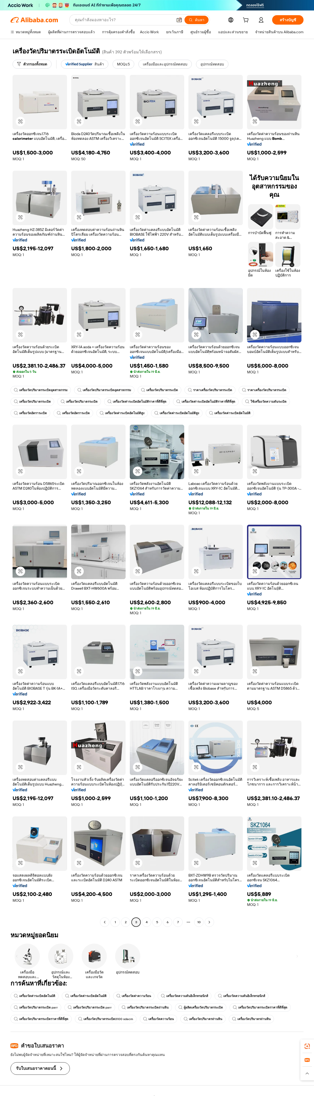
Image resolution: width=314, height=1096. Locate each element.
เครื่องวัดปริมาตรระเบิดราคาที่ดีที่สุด (260, 1007)
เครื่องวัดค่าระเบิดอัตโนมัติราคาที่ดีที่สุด (137, 402)
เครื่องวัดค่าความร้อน (133, 996)
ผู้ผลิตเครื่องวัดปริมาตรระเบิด (200, 1007)
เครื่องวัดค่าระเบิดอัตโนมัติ (229, 413)
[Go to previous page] (104, 922)
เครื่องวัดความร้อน (158, 1019)
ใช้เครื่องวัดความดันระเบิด (266, 402)
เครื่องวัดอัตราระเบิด (30, 413)
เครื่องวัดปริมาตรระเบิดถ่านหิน (145, 1007)
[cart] (247, 21)
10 (199, 922)
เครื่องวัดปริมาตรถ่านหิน (203, 1019)
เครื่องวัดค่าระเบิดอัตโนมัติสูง (122, 413)
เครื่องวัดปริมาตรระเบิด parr (36, 1007)
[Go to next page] (209, 922)
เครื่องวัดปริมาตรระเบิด (159, 390)
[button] (179, 20)
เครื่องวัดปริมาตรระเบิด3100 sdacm (105, 1019)
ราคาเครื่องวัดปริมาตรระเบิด (210, 390)
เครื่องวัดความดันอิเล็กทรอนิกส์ (184, 996)
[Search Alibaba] (123, 20)
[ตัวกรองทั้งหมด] (32, 64)
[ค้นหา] (196, 20)
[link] (307, 1046)
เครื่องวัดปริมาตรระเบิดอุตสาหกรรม (41, 390)
